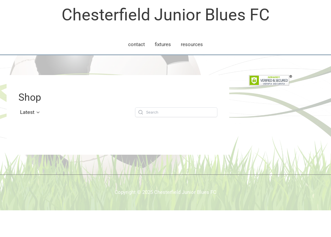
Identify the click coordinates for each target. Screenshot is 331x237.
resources (192, 44)
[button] (30, 112)
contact (136, 44)
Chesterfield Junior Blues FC (166, 14)
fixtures (163, 44)
